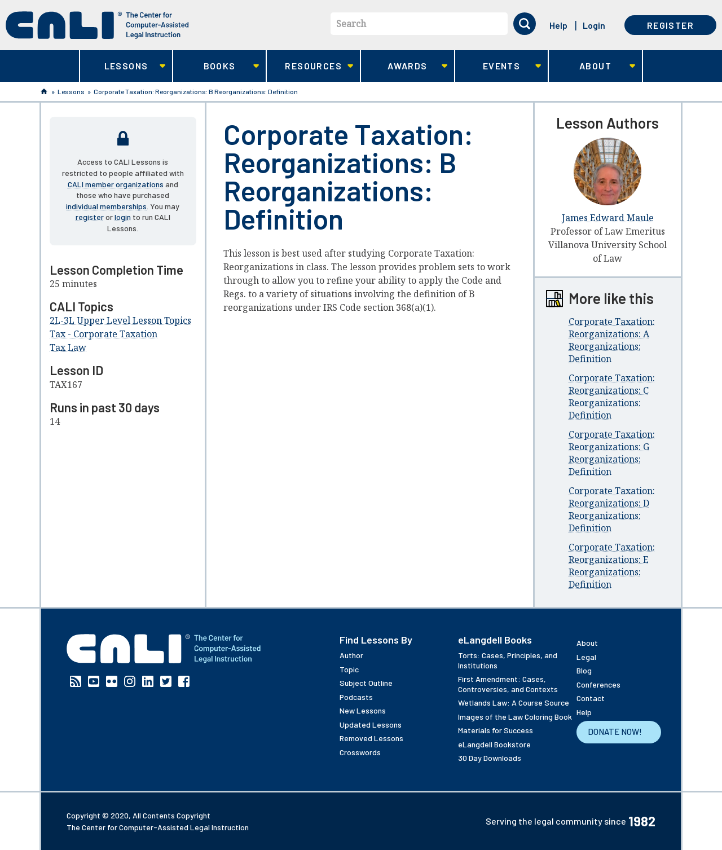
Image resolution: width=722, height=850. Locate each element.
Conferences (598, 684)
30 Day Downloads (489, 758)
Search (351, 23)
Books (216, 66)
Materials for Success (495, 730)
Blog (584, 670)
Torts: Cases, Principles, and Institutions (507, 660)
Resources (310, 66)
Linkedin (147, 681)
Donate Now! (615, 731)
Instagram (129, 681)
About (592, 66)
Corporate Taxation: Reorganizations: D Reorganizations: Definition (612, 509)
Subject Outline (366, 683)
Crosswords (360, 752)
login (123, 217)
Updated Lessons (371, 724)
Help (558, 25)
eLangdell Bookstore (494, 744)
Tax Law (68, 347)
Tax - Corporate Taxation (103, 334)
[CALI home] (97, 25)
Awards (404, 66)
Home (44, 91)
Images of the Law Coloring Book (515, 716)
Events (498, 66)
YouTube (93, 681)
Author (351, 655)
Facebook (184, 681)
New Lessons (363, 710)
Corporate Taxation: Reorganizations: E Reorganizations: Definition (612, 566)
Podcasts (356, 697)
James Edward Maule (608, 218)
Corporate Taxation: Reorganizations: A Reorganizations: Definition (612, 340)
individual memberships (106, 206)
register (90, 217)
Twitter (165, 681)
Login (594, 25)
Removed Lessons (371, 738)
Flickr (111, 681)
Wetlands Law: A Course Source (513, 702)
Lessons (122, 66)
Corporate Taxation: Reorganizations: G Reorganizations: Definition (612, 453)
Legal (586, 657)
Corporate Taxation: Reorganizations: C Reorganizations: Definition (612, 396)
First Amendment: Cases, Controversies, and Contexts (508, 684)
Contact (590, 698)
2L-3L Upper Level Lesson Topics (120, 320)
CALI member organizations (116, 184)
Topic (349, 669)
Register (670, 25)
